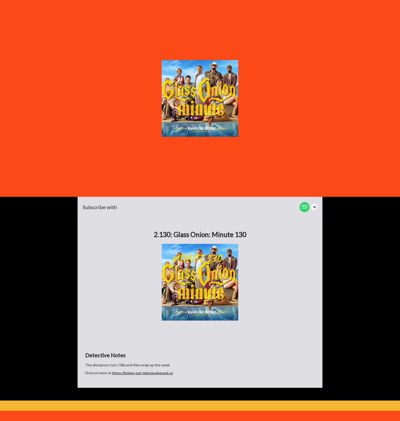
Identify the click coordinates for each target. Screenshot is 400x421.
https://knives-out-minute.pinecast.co (142, 373)
